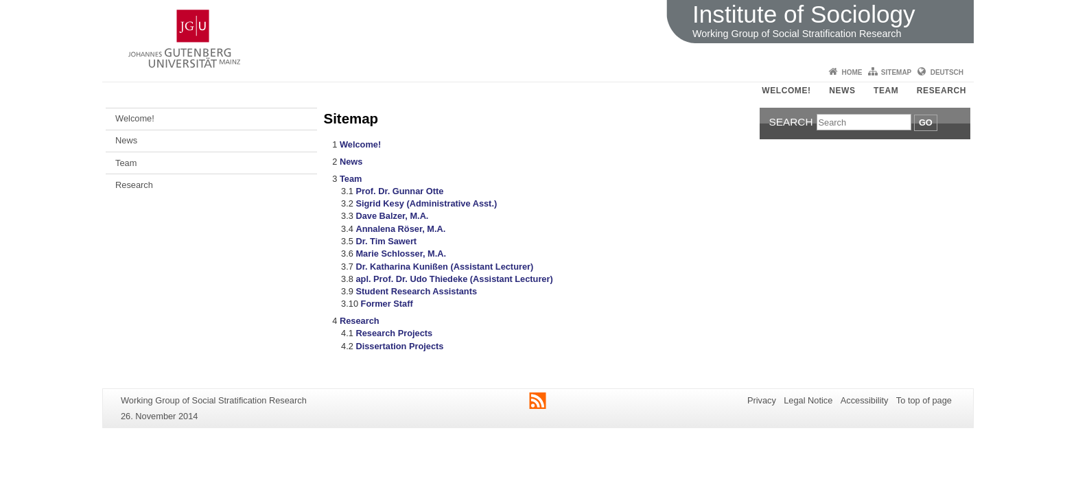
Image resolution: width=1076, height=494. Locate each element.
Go (926, 122)
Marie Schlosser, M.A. (400, 253)
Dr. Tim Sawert (386, 241)
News (842, 90)
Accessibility (865, 400)
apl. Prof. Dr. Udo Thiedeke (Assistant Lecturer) (453, 279)
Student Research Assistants (416, 291)
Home (851, 72)
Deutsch (947, 72)
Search (791, 122)
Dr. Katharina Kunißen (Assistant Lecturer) (444, 266)
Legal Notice (808, 400)
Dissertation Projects (399, 346)
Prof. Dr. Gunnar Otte (399, 191)
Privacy (761, 400)
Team (886, 90)
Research (941, 90)
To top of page (924, 400)
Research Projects (393, 333)
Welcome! (786, 90)
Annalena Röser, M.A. (400, 229)
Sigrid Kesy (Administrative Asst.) (426, 203)
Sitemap (896, 72)
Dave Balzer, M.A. (391, 216)
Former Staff (387, 303)
